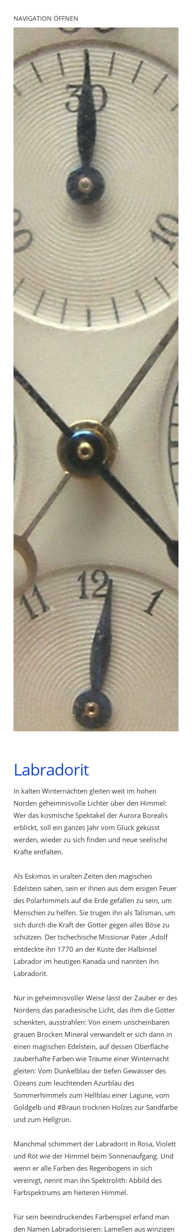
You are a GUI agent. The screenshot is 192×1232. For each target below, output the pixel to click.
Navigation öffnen (46, 18)
